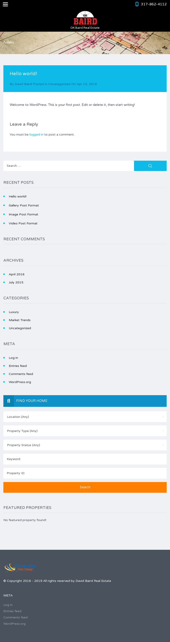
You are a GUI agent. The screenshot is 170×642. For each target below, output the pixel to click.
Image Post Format (23, 214)
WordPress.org (20, 382)
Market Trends (20, 320)
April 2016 (17, 274)
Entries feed (18, 366)
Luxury (14, 312)
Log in (13, 358)
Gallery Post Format (24, 205)
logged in (36, 134)
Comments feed (21, 374)
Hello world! (18, 196)
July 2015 (16, 282)
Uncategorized (59, 84)
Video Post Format (23, 223)
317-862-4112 (154, 4)
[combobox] (85, 416)
